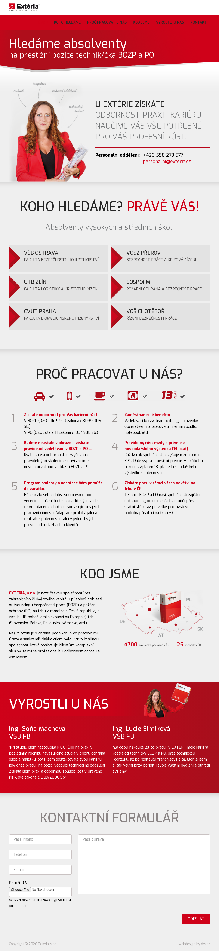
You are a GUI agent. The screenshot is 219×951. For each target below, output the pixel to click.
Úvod (43, 22)
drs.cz (205, 944)
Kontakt (198, 22)
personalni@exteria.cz (167, 161)
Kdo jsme (141, 22)
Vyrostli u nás (170, 22)
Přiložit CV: (18, 882)
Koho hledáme (67, 22)
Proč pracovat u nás (107, 22)
